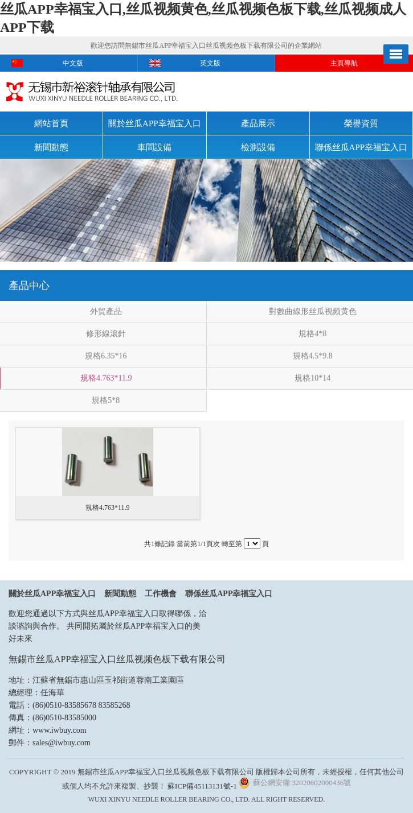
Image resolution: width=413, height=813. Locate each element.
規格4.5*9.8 (313, 356)
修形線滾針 (106, 333)
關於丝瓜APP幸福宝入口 (154, 123)
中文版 (73, 63)
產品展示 (258, 123)
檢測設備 (258, 147)
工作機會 (161, 593)
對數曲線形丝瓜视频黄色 (313, 311)
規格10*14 (312, 378)
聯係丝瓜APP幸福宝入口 (361, 147)
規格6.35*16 (106, 356)
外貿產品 (106, 311)
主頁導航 (344, 63)
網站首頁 (51, 123)
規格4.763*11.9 (106, 378)
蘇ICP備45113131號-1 (202, 786)
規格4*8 (312, 333)
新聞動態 (51, 147)
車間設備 (154, 147)
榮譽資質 (361, 123)
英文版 (210, 63)
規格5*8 (106, 400)
